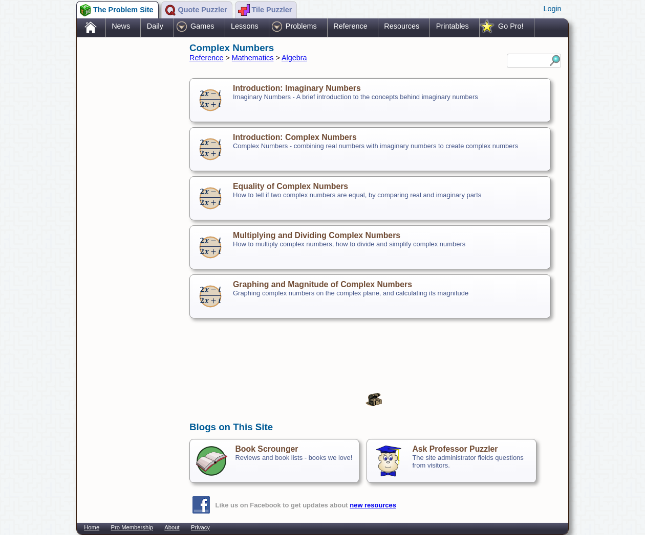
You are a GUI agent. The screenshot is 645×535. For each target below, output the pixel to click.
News (121, 26)
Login (552, 9)
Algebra (294, 58)
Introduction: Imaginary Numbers (297, 88)
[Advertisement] (128, 201)
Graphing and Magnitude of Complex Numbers (322, 284)
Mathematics (253, 58)
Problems (301, 26)
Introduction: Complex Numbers (295, 137)
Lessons (245, 26)
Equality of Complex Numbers (290, 186)
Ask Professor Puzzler (455, 449)
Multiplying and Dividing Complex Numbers (316, 235)
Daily (155, 26)
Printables (452, 26)
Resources (401, 26)
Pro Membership (132, 527)
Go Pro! (511, 26)
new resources (373, 505)
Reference (350, 26)
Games (202, 26)
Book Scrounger (266, 449)
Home (91, 527)
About (171, 527)
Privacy (200, 527)
